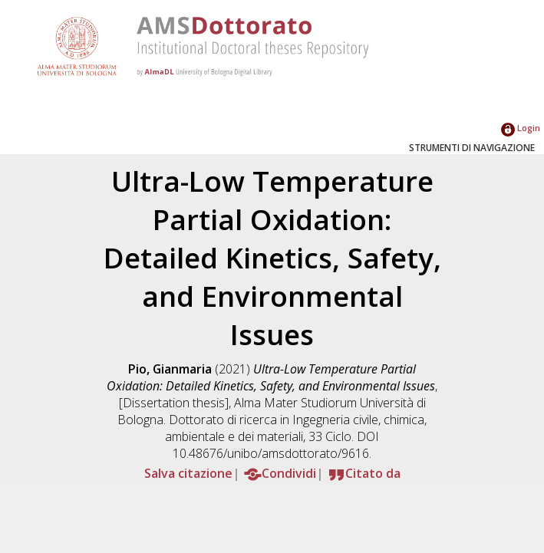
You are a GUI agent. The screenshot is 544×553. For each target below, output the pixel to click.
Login (520, 127)
